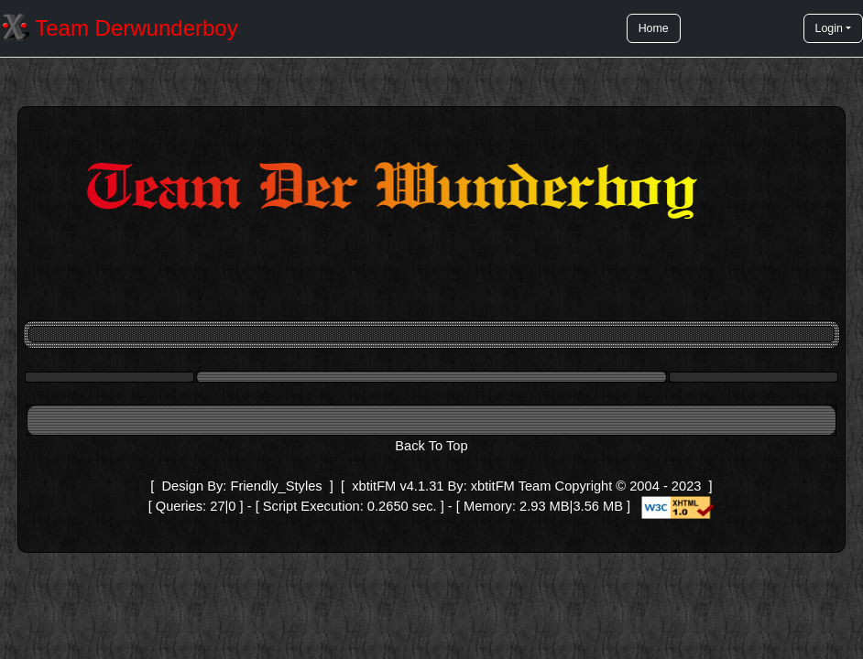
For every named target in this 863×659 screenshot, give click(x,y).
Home (654, 28)
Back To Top (431, 445)
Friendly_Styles (276, 486)
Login (829, 28)
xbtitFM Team (511, 486)
